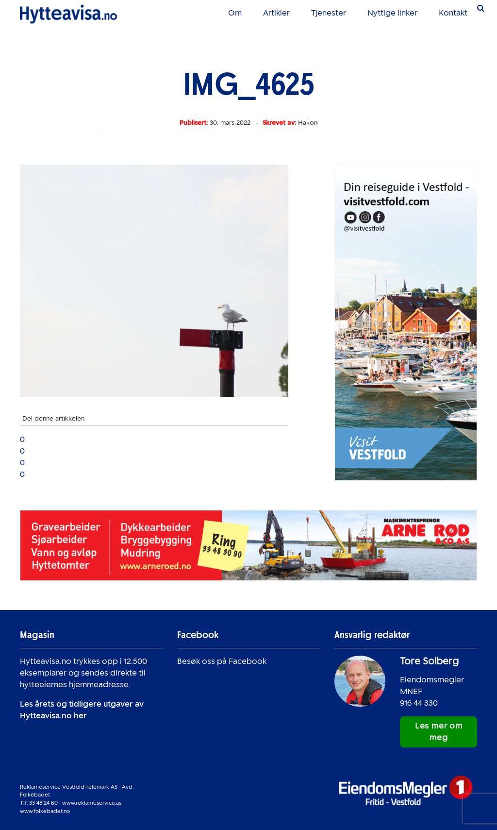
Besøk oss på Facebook (221, 661)
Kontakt (453, 12)
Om (235, 12)
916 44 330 (419, 703)
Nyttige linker (392, 12)
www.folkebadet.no (45, 811)
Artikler (276, 12)
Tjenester (328, 12)
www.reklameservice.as (91, 802)
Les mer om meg (439, 731)
